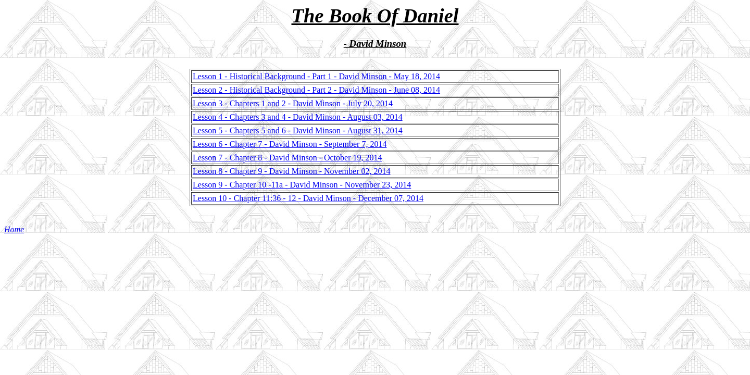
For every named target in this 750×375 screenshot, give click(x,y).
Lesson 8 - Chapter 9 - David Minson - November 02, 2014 (292, 171)
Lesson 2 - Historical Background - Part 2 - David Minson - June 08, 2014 (316, 89)
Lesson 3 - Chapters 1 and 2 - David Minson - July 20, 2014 (293, 103)
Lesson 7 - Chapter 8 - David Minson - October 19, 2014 (287, 157)
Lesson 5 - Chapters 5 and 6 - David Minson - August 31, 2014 (298, 130)
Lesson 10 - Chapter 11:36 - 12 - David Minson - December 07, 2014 (308, 198)
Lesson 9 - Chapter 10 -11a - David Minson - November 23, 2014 (302, 184)
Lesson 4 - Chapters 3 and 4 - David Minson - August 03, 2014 (298, 117)
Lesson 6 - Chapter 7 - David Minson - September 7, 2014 (289, 144)
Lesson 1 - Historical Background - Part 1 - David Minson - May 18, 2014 (316, 76)
